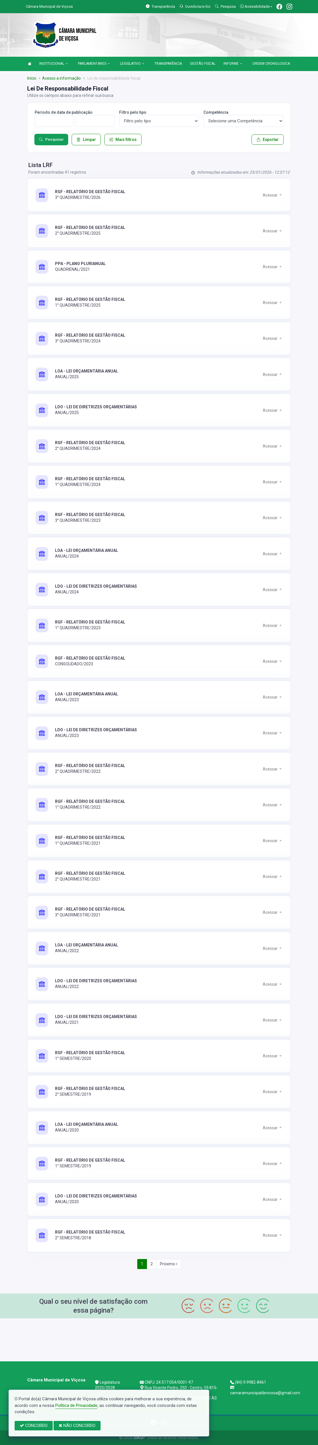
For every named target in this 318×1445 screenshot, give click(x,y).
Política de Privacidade (76, 1405)
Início (31, 78)
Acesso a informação (61, 78)
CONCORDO (34, 1425)
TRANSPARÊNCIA (168, 64)
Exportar (267, 139)
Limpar (86, 139)
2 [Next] (151, 1264)
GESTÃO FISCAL (202, 64)
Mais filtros (123, 139)
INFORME (232, 64)
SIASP (139, 1437)
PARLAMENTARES (94, 64)
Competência (215, 112)
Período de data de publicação (64, 112)
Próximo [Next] (168, 1264)
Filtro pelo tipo (132, 112)
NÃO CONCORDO (77, 1425)
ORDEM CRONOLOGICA (271, 64)
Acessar (272, 195)
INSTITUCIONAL (53, 64)
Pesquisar (51, 139)
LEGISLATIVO (132, 64)
